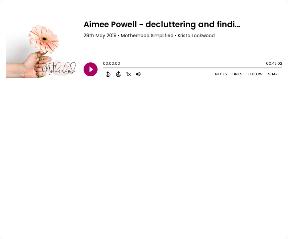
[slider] (105, 68)
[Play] (91, 69)
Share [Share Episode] (274, 74)
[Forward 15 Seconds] (118, 74)
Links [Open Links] (237, 74)
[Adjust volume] (138, 74)
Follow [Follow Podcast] (255, 74)
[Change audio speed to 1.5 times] (129, 74)
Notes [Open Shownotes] (221, 74)
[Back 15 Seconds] (108, 74)
